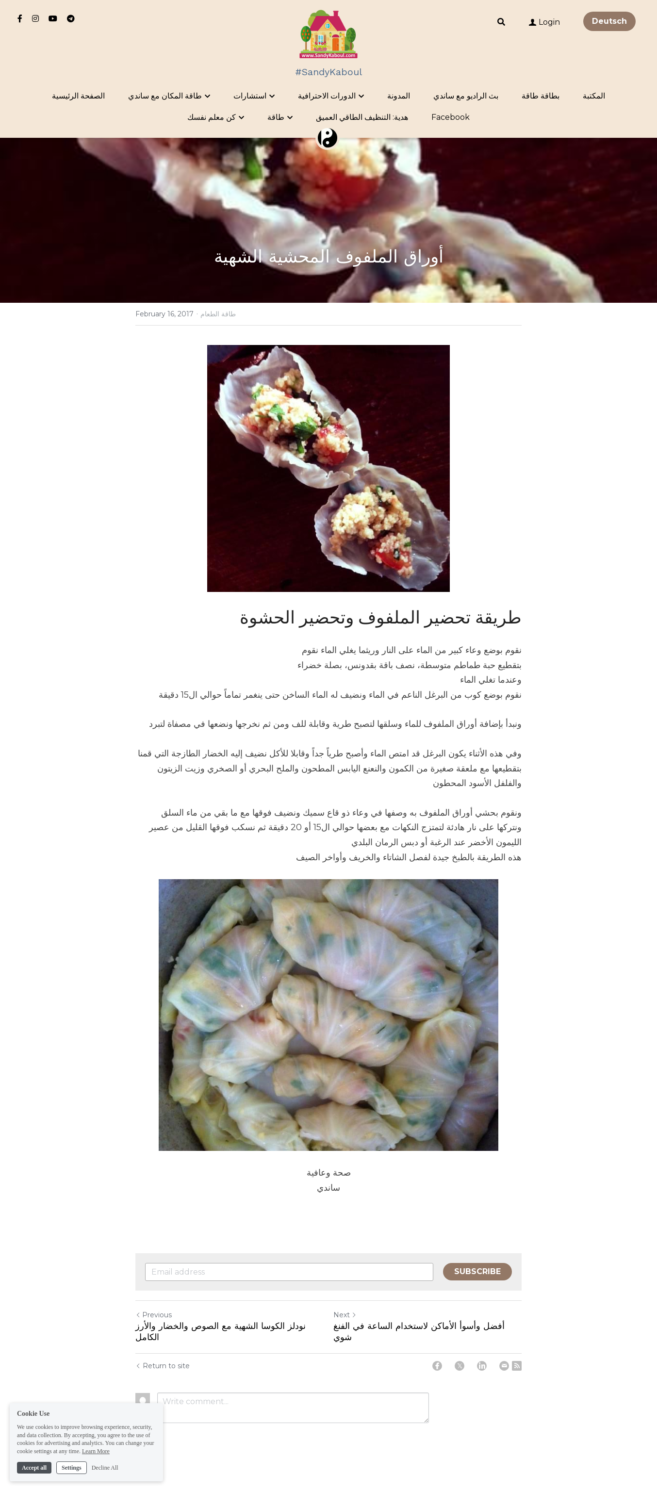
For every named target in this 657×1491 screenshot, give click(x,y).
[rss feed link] (517, 1366)
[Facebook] (437, 1366)
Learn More (96, 1463)
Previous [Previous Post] (153, 1315)
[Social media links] (19, 18)
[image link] (328, 33)
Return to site (162, 1365)
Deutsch (609, 21)
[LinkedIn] (482, 1366)
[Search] (501, 22)
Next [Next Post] (345, 1315)
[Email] (504, 1366)
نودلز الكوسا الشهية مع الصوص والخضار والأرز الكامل (220, 1331)
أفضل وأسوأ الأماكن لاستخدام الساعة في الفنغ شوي (419, 1331)
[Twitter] (459, 1366)
